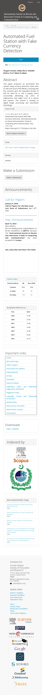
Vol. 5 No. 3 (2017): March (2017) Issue (18, 27)
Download (10, 379)
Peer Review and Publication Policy (16, 598)
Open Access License (14, 409)
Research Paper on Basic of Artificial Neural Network (19, 521)
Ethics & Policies (12, 383)
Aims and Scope (12, 361)
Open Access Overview (15, 406)
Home (7, 26)
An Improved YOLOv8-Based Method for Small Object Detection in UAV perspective (21, 539)
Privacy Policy (15, 606)
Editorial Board (12, 372)
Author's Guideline (16, 593)
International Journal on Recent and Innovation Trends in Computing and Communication (20, 14)
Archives (13, 26)
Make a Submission (14, 177)
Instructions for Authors (15, 368)
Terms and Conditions (18, 613)
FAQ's (12, 604)
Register (30, 2)
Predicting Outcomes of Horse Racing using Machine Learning (19, 505)
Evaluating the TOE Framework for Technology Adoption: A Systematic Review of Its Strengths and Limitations (20, 530)
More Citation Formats (16, 133)
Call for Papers (15, 200)
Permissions (11, 413)
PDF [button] (21, 60)
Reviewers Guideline (17, 595)
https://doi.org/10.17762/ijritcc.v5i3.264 (20, 65)
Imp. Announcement (19, 220)
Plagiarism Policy (12, 392)
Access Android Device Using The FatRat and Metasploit (20, 513)
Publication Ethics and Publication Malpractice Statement (21, 387)
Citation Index (12, 279)
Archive (9, 376)
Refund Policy (11, 402)
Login (38, 2)
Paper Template (12, 429)
